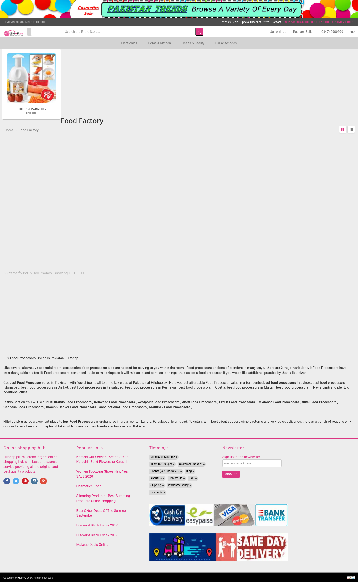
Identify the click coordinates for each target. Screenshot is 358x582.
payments (156, 492)
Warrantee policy (178, 485)
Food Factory (28, 130)
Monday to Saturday (162, 456)
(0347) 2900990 (331, 31)
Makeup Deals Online (92, 545)
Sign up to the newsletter (241, 457)
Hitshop (21, 577)
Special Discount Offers (255, 22)
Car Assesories (226, 43)
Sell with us (278, 31)
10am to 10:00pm (161, 464)
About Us (156, 478)
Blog (189, 471)
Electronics (129, 43)
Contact (276, 22)
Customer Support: (190, 464)
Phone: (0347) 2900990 (164, 471)
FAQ (191, 478)
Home (8, 130)
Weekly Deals (230, 22)
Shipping (155, 485)
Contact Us (175, 478)
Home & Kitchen (159, 43)
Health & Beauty (193, 43)
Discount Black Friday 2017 (97, 525)
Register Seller (303, 31)
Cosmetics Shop (88, 486)
